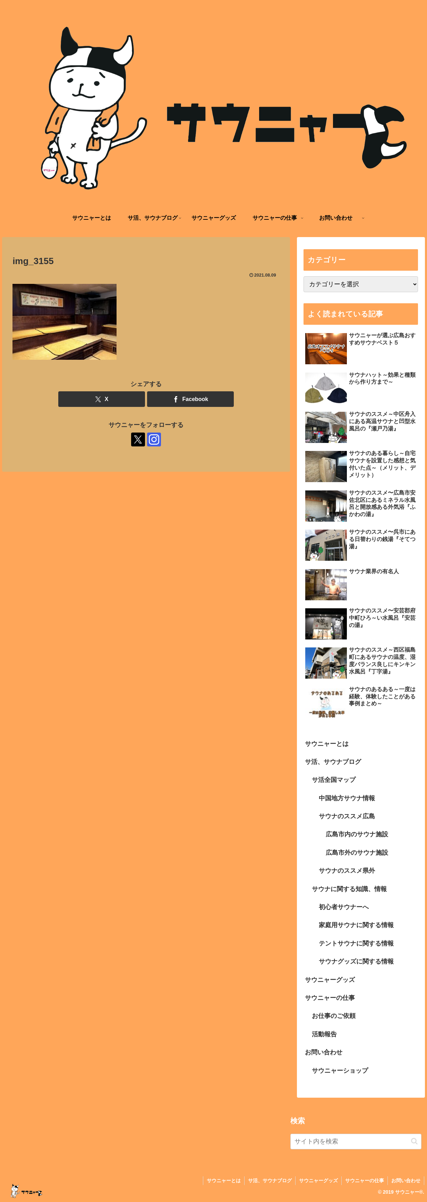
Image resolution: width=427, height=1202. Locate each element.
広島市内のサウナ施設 (357, 834)
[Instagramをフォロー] (154, 439)
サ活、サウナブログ (333, 761)
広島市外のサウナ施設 (357, 852)
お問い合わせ (323, 1052)
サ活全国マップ (334, 779)
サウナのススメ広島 (347, 816)
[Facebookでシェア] (190, 399)
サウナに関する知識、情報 (349, 889)
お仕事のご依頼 (334, 1015)
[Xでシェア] (101, 399)
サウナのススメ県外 (347, 870)
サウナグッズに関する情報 (356, 961)
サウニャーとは (327, 743)
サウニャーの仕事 (330, 997)
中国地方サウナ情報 (347, 798)
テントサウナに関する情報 (356, 943)
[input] (355, 1141)
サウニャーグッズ (330, 979)
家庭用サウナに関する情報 (356, 925)
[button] (414, 1141)
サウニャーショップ (340, 1070)
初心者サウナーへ (344, 907)
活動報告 (324, 1034)
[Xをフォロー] (138, 439)
